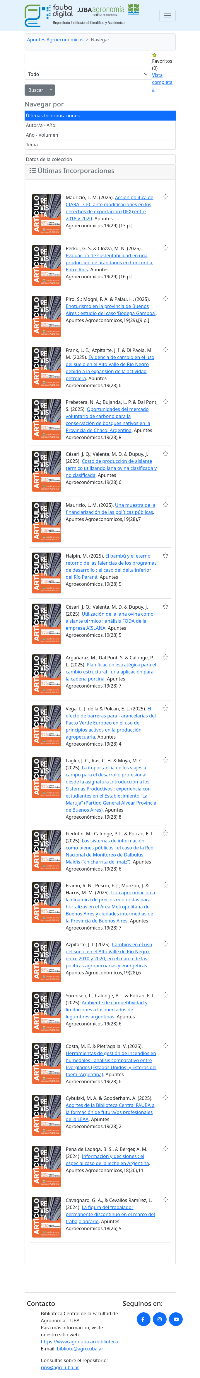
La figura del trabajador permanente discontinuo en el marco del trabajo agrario (110, 1214)
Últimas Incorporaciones (53, 115)
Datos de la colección (49, 159)
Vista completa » (162, 82)
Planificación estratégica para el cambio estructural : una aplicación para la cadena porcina (111, 671)
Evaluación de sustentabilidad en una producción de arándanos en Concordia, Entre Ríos (110, 262)
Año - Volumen (42, 135)
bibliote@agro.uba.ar (80, 1348)
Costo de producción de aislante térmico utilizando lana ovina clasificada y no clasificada (111, 468)
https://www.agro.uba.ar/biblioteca (79, 1341)
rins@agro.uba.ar (60, 1367)
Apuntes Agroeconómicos (55, 39)
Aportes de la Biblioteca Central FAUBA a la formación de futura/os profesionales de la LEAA (110, 1112)
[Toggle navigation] (167, 15)
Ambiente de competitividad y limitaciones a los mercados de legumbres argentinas (107, 1009)
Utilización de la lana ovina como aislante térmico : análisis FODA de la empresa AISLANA (110, 621)
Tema (32, 144)
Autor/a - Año (40, 125)
